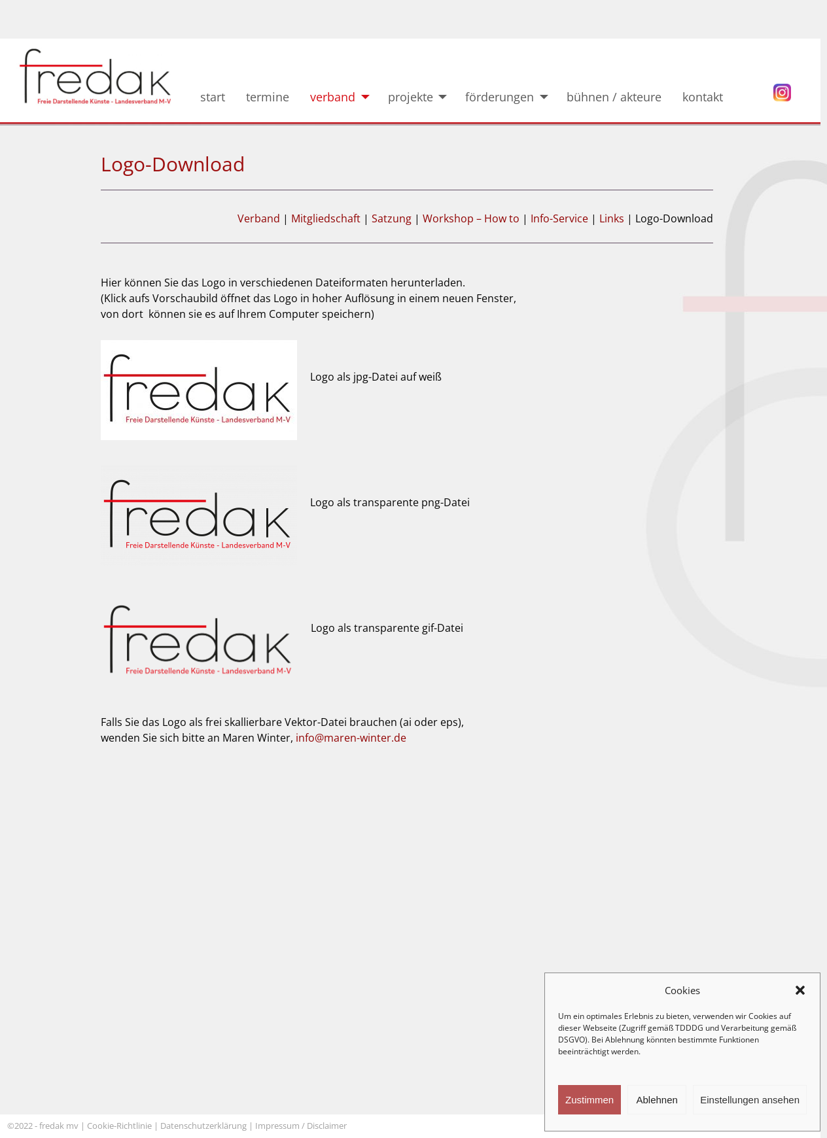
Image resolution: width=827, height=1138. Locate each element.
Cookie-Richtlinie (119, 1125)
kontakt (712, 97)
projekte (410, 97)
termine (267, 97)
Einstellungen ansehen (750, 1099)
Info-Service (559, 218)
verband (332, 97)
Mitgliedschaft (326, 218)
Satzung (393, 218)
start (212, 97)
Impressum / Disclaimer (302, 1125)
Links (611, 218)
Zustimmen (589, 1099)
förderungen (499, 97)
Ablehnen (656, 1099)
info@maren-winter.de (351, 738)
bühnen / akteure (614, 97)
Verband (259, 218)
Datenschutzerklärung (203, 1125)
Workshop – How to (471, 218)
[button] (800, 990)
